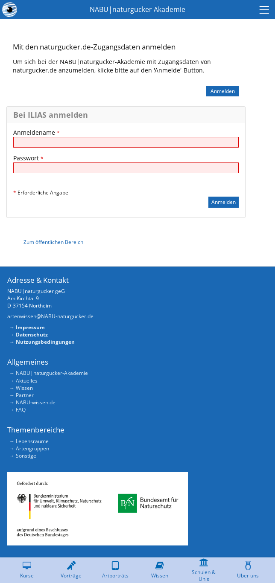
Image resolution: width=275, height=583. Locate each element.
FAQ (21, 409)
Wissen (24, 388)
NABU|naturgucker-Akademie (52, 373)
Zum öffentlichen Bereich (53, 242)
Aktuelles (27, 380)
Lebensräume (32, 441)
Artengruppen (32, 448)
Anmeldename (36, 132)
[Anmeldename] (126, 142)
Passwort (28, 158)
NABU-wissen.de (36, 402)
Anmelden (223, 91)
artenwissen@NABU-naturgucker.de (50, 316)
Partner (25, 395)
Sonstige (26, 455)
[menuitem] (265, 9)
